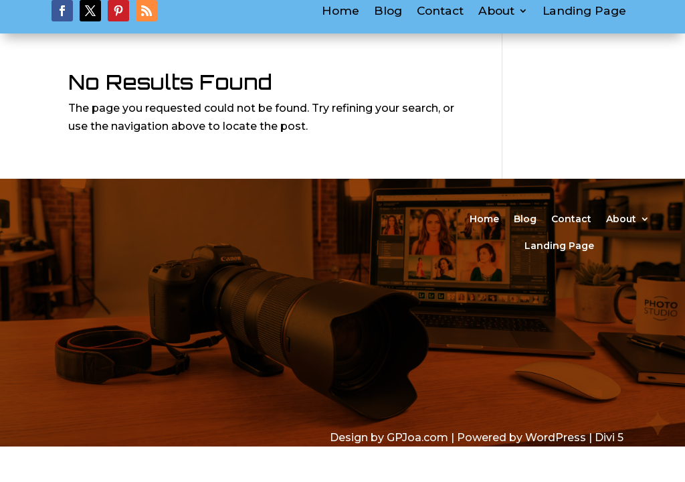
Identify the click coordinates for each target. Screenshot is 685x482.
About (496, 11)
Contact (440, 11)
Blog (388, 11)
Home (340, 11)
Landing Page (584, 11)
